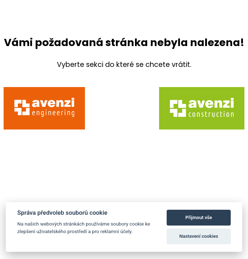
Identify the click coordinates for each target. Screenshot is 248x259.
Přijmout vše (198, 217)
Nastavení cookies (198, 236)
